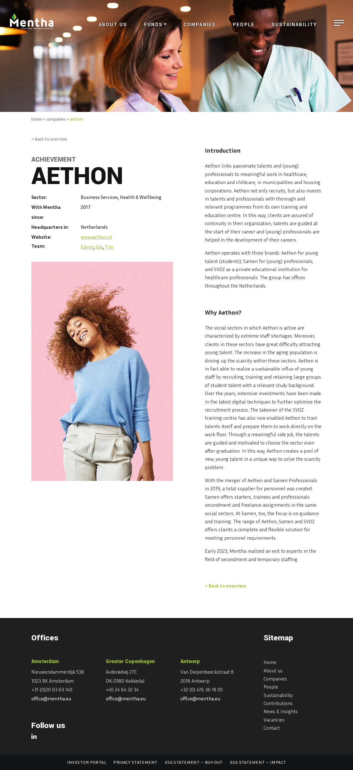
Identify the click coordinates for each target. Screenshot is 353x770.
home (36, 119)
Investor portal (86, 762)
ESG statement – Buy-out (194, 762)
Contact (272, 728)
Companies (199, 24)
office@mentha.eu (51, 698)
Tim (109, 247)
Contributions (278, 703)
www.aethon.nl (96, 237)
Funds (153, 24)
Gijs (99, 247)
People (244, 24)
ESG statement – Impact (258, 762)
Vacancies (274, 720)
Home (270, 662)
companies (56, 119)
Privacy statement (135, 762)
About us (113, 24)
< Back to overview (49, 138)
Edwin (87, 247)
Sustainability (294, 24)
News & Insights (281, 711)
